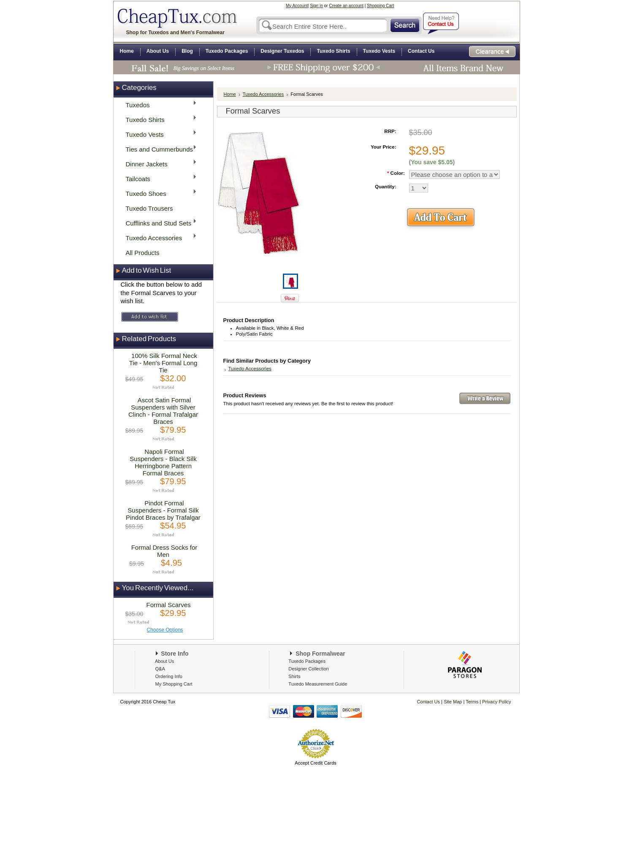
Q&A (160, 668)
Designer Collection (308, 668)
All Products (143, 252)
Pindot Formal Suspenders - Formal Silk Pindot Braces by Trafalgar (163, 510)
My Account (297, 5)
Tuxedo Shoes (159, 193)
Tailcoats (159, 178)
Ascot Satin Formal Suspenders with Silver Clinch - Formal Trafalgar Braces (163, 410)
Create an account (346, 5)
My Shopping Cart (174, 683)
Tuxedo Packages (306, 661)
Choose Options (165, 630)
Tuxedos (159, 104)
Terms (473, 701)
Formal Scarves (168, 604)
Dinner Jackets (159, 164)
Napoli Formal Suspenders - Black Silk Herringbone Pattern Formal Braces (163, 462)
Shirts (294, 676)
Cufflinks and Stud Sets (159, 223)
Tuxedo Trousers (149, 208)
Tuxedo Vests (159, 134)
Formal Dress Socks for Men (164, 551)
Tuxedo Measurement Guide (317, 683)
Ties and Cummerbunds (159, 149)
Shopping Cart (380, 5)
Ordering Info (168, 676)
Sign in (316, 5)
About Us (164, 661)
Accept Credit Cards (315, 762)
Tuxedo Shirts (159, 119)
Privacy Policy (496, 701)
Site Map (453, 701)
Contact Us (428, 701)
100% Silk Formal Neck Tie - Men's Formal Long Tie (163, 363)
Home (230, 94)
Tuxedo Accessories (159, 237)
